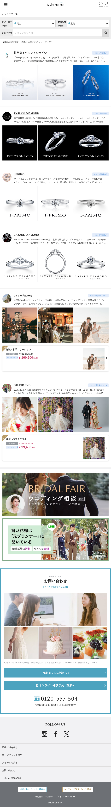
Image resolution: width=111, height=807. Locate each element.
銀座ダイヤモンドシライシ (30, 52)
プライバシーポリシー (65, 796)
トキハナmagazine (11, 778)
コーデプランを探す (12, 755)
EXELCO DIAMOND (26, 113)
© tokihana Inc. (55, 802)
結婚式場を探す (10, 747)
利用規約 (49, 796)
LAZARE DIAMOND (26, 234)
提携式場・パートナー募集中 (32, 789)
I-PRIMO (19, 174)
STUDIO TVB (22, 385)
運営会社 (39, 796)
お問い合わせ (9, 770)
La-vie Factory (23, 295)
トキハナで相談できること (54, 587)
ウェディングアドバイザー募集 (77, 789)
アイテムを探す (10, 762)
